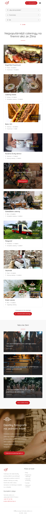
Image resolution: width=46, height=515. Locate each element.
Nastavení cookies (28, 486)
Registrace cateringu (28, 476)
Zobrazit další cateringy (22, 314)
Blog (26, 473)
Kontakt (27, 483)
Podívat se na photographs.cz (14, 453)
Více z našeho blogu (22, 403)
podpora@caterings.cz (10, 501)
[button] (23, 10)
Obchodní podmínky (28, 479)
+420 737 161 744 (8, 499)
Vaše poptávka (31, 3)
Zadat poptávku (23, 181)
